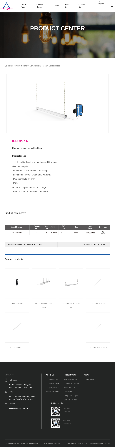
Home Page (23, 5)
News (57, 6)
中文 (101, 1)
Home (10, 66)
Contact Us (81, 5)
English (101, 4)
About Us (67, 5)
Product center (21, 66)
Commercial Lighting (38, 66)
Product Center (40, 5)
